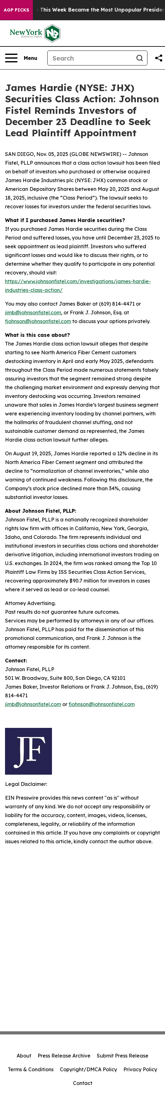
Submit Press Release (122, 1056)
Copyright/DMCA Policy (88, 1069)
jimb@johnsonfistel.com (33, 312)
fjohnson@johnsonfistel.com (38, 321)
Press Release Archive (64, 1056)
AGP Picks (16, 10)
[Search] (90, 58)
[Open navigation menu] (21, 58)
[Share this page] (158, 58)
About (24, 1056)
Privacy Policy (140, 1069)
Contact (82, 1083)
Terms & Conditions (31, 1069)
